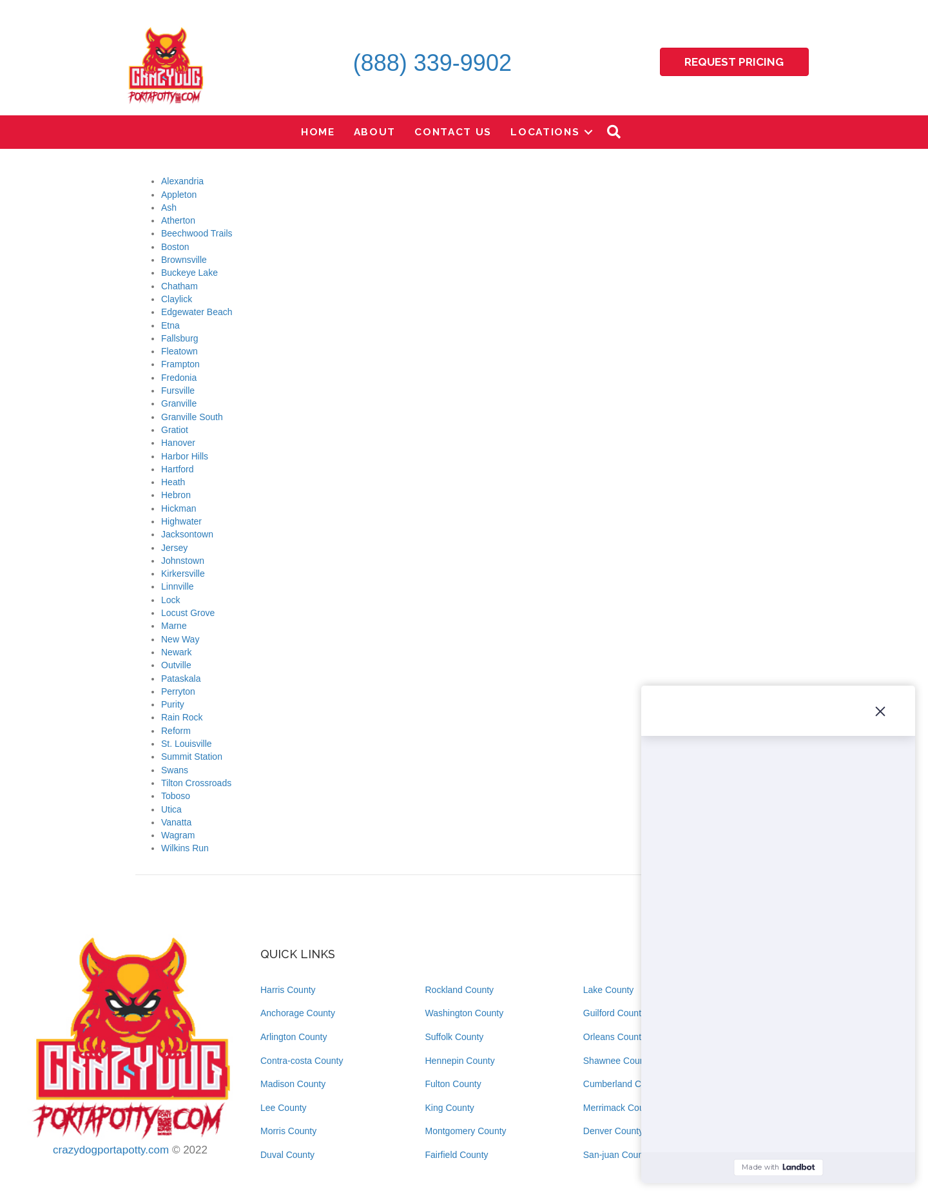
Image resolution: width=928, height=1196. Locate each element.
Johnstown (182, 560)
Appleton (179, 194)
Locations (544, 132)
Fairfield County (456, 1155)
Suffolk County (454, 1037)
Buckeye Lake (189, 272)
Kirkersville (183, 573)
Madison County (292, 1084)
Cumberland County (623, 1084)
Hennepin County (460, 1061)
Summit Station (191, 756)
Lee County (283, 1108)
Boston (175, 247)
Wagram (178, 835)
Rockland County (459, 990)
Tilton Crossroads (196, 783)
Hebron (176, 495)
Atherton (178, 220)
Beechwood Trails (197, 233)
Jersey (174, 548)
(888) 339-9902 (432, 63)
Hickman (178, 508)
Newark (176, 652)
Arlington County (293, 1037)
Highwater (181, 521)
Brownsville (184, 260)
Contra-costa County (301, 1061)
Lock (170, 600)
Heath (173, 482)
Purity (172, 704)
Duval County (287, 1155)
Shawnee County (617, 1061)
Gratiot (174, 430)
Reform (176, 731)
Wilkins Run (185, 848)
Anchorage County (297, 1013)
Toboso (175, 796)
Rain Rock (182, 717)
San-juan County (616, 1155)
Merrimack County (620, 1108)
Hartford (177, 469)
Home (318, 132)
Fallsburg (179, 338)
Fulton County (453, 1084)
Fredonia (179, 377)
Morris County (288, 1131)
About (375, 132)
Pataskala (180, 678)
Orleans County (614, 1037)
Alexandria (182, 181)
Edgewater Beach (197, 312)
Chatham (179, 286)
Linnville (177, 586)
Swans (174, 770)
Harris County (288, 990)
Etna (170, 325)
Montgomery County (466, 1131)
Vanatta (176, 822)
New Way (180, 639)
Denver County (613, 1131)
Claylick (176, 299)
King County (449, 1108)
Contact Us (453, 132)
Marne (174, 626)
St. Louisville (186, 743)
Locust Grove (188, 613)
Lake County (608, 990)
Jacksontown (187, 534)
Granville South (192, 417)
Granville (179, 403)
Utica (171, 809)
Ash (169, 207)
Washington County (464, 1013)
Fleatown (179, 351)
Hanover (178, 443)
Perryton (178, 691)
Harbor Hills (184, 456)
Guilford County (614, 1013)
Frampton (180, 364)
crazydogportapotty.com (111, 1150)
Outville (176, 665)
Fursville (178, 390)
